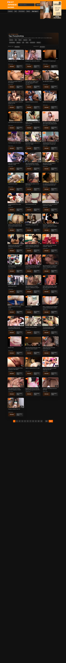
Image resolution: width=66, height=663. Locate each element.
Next (51, 421)
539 (46, 421)
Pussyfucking (12, 42)
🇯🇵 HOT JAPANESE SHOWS (12, 4)
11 (41, 421)
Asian (27, 42)
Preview (12, 66)
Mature (28, 11)
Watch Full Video (19, 66)
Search (38, 4)
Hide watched (42, 46)
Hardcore (10, 11)
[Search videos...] (26, 4)
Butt (15, 11)
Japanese (18, 42)
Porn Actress (21, 11)
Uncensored (32, 42)
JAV (23, 42)
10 (38, 421)
